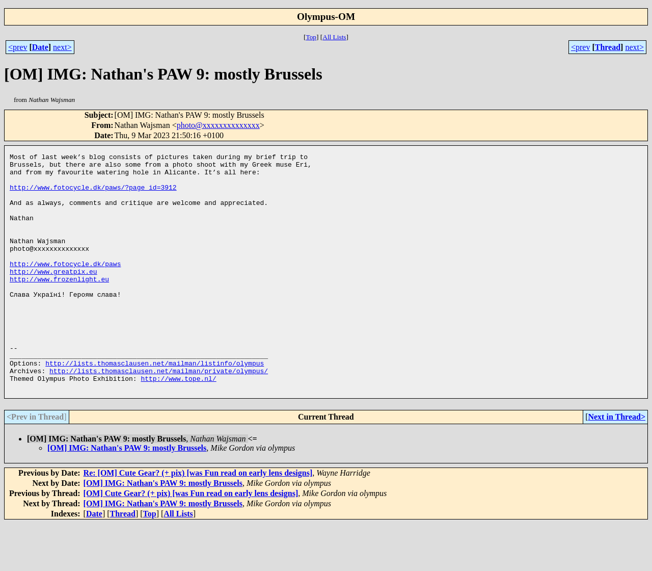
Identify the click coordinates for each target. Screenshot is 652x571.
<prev (17, 47)
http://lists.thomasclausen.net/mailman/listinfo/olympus (154, 405)
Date (40, 47)
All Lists (334, 37)
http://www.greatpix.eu (53, 295)
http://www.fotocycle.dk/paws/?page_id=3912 (93, 194)
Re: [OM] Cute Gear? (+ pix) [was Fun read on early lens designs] (198, 520)
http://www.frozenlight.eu (59, 304)
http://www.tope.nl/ (178, 424)
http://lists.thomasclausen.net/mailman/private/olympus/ (158, 415)
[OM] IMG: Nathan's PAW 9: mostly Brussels (126, 495)
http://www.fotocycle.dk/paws (65, 286)
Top (311, 37)
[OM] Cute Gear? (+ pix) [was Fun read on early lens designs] (191, 540)
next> (62, 47)
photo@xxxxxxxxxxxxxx (218, 125)
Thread (607, 47)
